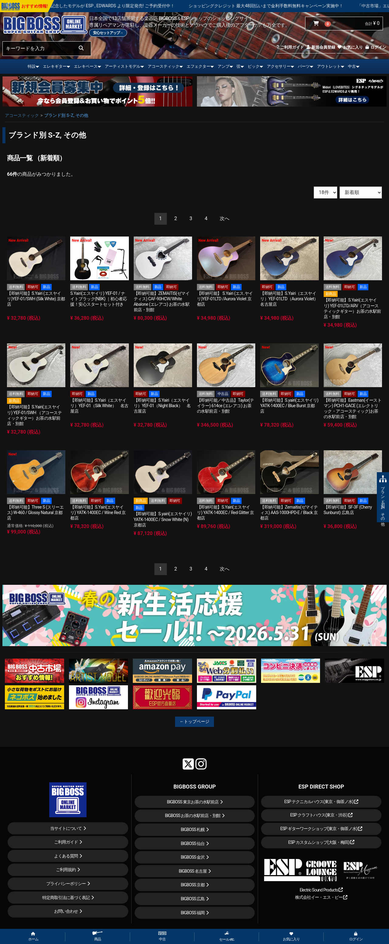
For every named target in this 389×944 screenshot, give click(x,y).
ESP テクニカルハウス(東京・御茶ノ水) (321, 801)
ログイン (375, 47)
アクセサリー (279, 66)
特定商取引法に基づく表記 (66, 897)
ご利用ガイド (290, 47)
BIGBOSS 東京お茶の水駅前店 (193, 801)
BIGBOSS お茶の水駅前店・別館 (193, 815)
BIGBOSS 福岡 (193, 912)
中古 (352, 66)
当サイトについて (66, 828)
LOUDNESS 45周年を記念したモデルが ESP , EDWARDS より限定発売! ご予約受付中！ (112, 5)
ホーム (33, 937)
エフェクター (198, 66)
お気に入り (350, 47)
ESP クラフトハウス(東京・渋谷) (321, 815)
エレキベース (86, 66)
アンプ (223, 66)
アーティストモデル (122, 66)
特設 (32, 66)
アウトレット (329, 66)
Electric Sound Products (321, 890)
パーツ (304, 66)
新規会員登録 (320, 47)
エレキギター (55, 66)
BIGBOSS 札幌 (193, 829)
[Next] (224, 219)
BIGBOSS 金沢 (193, 857)
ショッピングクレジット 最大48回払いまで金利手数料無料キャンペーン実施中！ (285, 5)
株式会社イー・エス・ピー (321, 897)
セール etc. (227, 936)
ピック (254, 66)
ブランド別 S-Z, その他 (66, 115)
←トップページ (194, 721)
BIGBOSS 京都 (193, 884)
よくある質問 (66, 856)
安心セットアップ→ (108, 33)
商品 (97, 936)
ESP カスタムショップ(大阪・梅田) (321, 842)
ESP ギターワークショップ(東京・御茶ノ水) (321, 828)
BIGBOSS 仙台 (193, 843)
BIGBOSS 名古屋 (193, 871)
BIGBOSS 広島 (193, 898)
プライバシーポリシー (66, 883)
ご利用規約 (66, 869)
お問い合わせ (66, 911)
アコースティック (163, 66)
